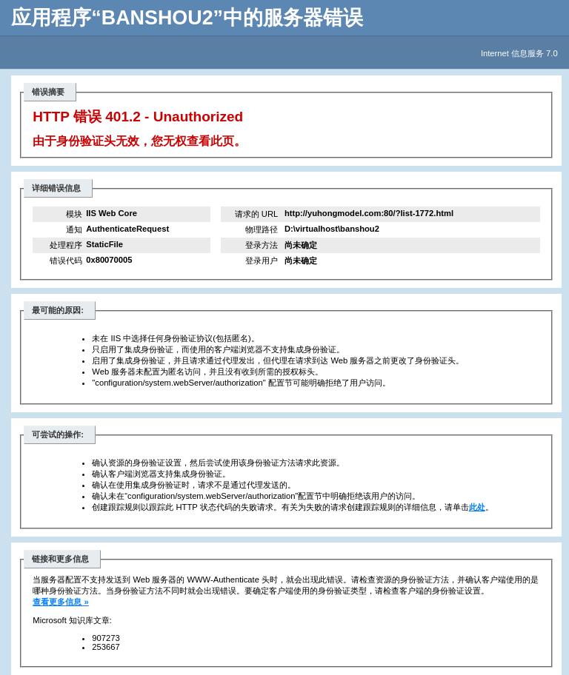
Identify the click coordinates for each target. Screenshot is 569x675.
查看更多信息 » (60, 601)
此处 (477, 507)
